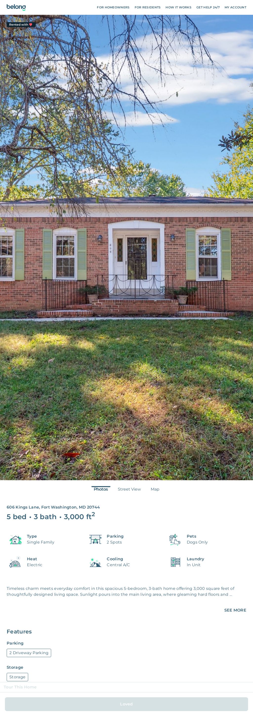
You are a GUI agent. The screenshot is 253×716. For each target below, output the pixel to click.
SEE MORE (235, 610)
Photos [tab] (101, 489)
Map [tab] (155, 489)
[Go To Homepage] (16, 7)
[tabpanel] (126, 247)
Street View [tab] (129, 489)
